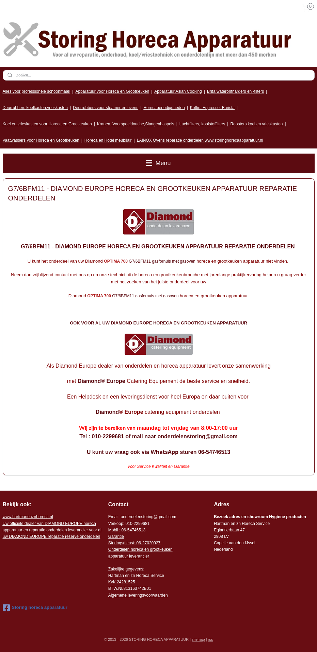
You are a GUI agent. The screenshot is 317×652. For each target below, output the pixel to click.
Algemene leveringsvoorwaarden (138, 595)
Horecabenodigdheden (164, 107)
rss (210, 639)
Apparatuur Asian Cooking (178, 91)
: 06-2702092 (146, 543)
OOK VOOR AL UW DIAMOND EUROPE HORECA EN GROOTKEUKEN (143, 322)
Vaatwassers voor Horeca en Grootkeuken (41, 140)
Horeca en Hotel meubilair (108, 140)
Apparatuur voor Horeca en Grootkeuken (112, 91)
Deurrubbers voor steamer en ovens (105, 107)
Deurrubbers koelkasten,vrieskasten (35, 107)
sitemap (198, 639)
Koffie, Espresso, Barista (212, 107)
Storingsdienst (121, 543)
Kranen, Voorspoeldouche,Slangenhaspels (135, 124)
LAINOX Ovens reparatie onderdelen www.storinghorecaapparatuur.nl (200, 140)
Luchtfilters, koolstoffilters (202, 124)
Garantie (116, 536)
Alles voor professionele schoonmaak (36, 91)
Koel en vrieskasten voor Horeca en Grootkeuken (47, 124)
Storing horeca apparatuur (35, 608)
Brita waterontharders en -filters (235, 91)
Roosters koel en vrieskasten (256, 124)
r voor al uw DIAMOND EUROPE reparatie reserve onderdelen (52, 530)
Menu (158, 163)
